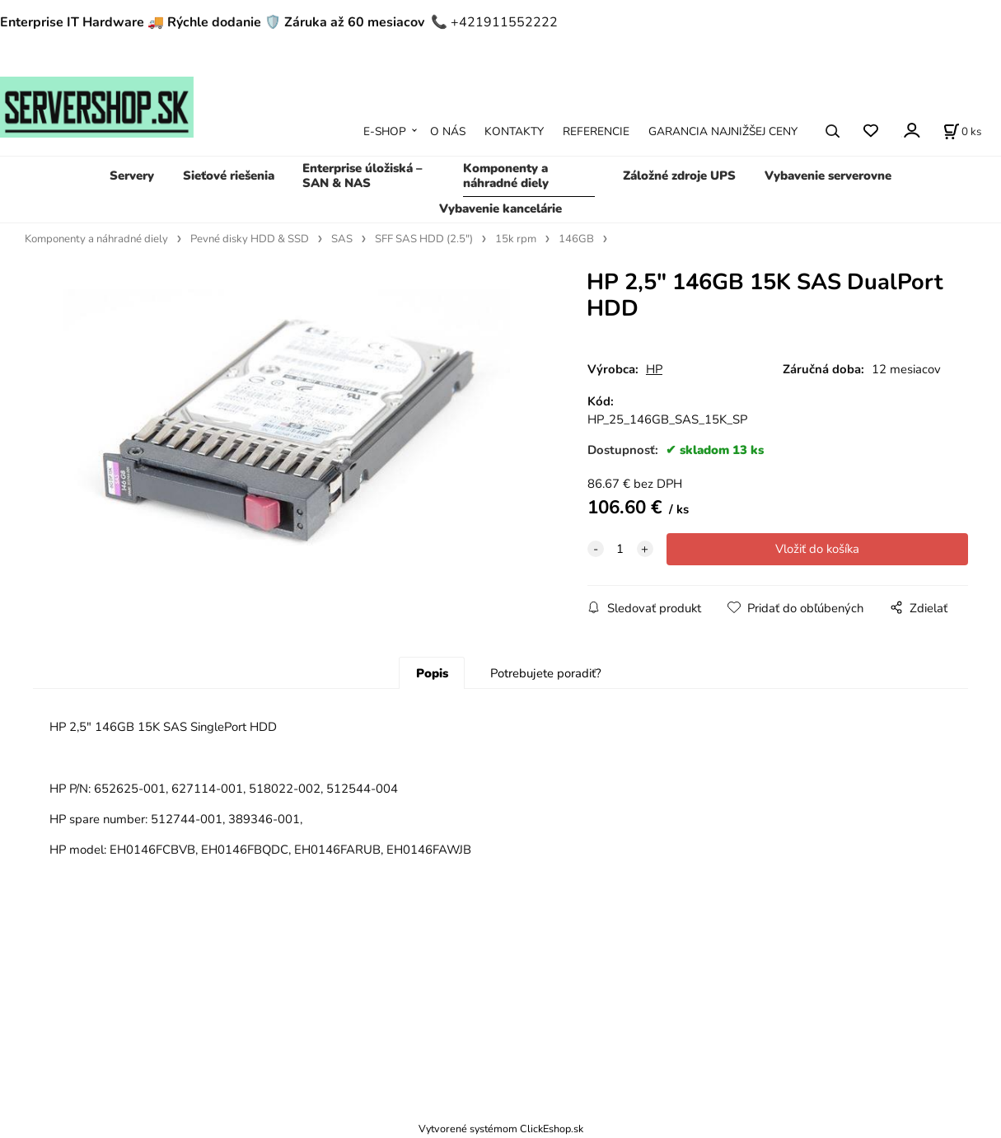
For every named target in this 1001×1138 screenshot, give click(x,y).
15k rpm (515, 239)
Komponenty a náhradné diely (506, 175)
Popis (432, 673)
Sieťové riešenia (228, 175)
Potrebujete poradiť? (545, 673)
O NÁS (447, 131)
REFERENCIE (596, 131)
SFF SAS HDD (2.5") (424, 239)
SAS (342, 239)
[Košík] (962, 131)
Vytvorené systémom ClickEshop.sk (501, 1129)
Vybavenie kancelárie (500, 208)
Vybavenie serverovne (828, 175)
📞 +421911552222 (494, 22)
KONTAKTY (514, 131)
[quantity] (620, 548)
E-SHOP (384, 131)
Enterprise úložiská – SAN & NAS (362, 175)
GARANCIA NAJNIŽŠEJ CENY (723, 131)
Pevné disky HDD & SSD (249, 239)
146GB (576, 239)
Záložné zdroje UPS (679, 175)
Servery (132, 175)
